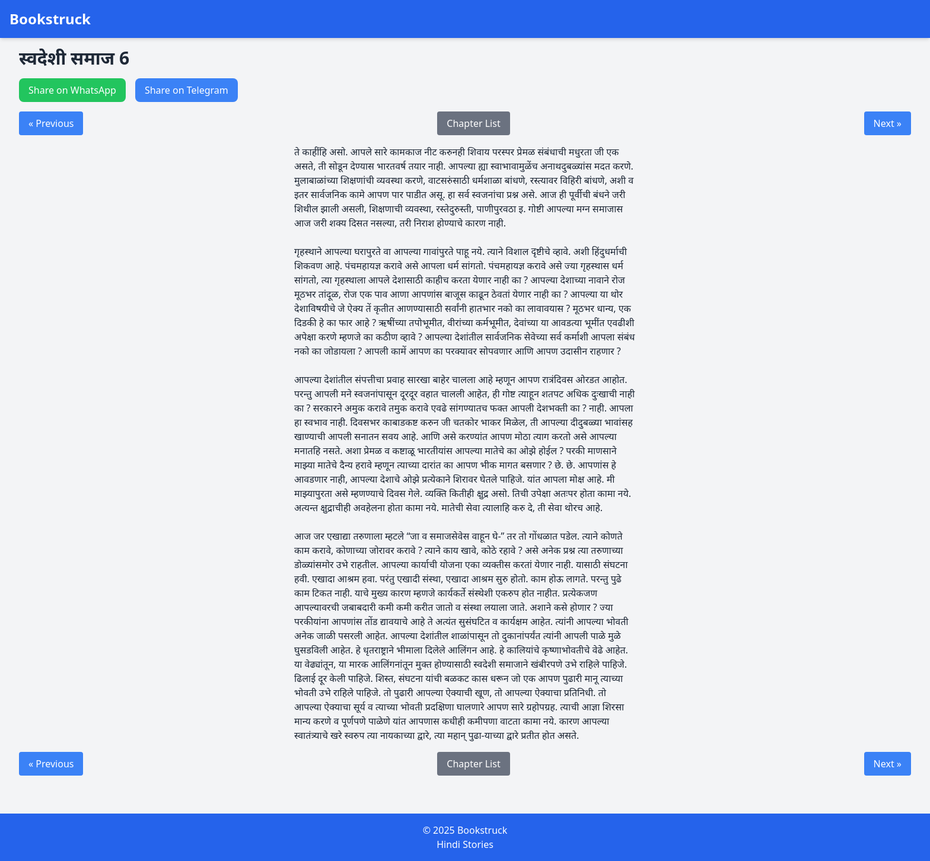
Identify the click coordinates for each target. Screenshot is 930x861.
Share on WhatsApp (72, 90)
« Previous (51, 123)
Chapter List (473, 123)
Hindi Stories (465, 844)
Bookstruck (50, 18)
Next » (888, 123)
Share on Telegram (186, 90)
